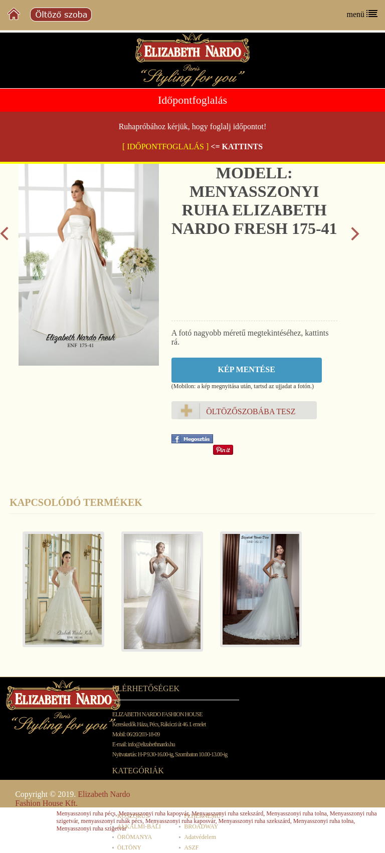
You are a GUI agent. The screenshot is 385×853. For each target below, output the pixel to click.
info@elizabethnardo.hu (151, 744)
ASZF (191, 847)
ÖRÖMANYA (134, 836)
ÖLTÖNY (129, 847)
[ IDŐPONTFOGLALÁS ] (165, 146)
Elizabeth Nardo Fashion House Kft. (72, 798)
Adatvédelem (200, 836)
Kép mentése (246, 369)
